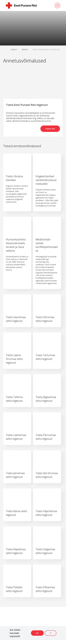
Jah (37, 633)
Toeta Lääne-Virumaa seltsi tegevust (14, 358)
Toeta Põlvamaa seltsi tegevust (45, 589)
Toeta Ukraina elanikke (14, 178)
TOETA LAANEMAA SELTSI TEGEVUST (46, 49)
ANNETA (25, 49)
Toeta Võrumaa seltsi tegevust (45, 319)
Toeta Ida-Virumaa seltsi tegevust (47, 475)
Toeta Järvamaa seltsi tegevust (15, 475)
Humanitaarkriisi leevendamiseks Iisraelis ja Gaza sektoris (16, 245)
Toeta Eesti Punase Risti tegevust (27, 105)
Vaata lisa (50, 128)
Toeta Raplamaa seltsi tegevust (16, 551)
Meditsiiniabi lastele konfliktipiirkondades (47, 245)
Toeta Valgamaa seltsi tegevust (45, 551)
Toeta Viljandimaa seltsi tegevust (46, 513)
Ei (50, 633)
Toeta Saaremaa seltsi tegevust (16, 319)
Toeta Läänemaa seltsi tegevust (16, 437)
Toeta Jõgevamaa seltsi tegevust (46, 399)
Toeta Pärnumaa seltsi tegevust (46, 437)
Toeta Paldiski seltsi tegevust (14, 589)
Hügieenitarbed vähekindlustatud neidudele (46, 180)
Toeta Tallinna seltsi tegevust (14, 399)
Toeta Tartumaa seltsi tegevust (45, 357)
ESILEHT (14, 49)
